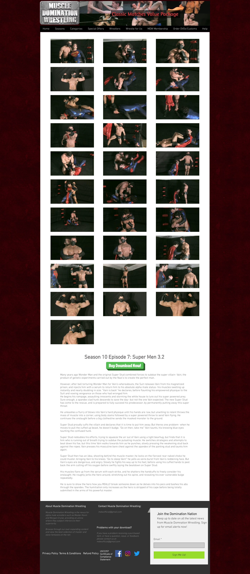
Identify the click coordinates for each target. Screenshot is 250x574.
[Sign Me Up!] (179, 555)
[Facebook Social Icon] (118, 553)
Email (157, 539)
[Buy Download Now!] (125, 365)
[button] (76, 29)
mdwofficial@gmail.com (110, 512)
